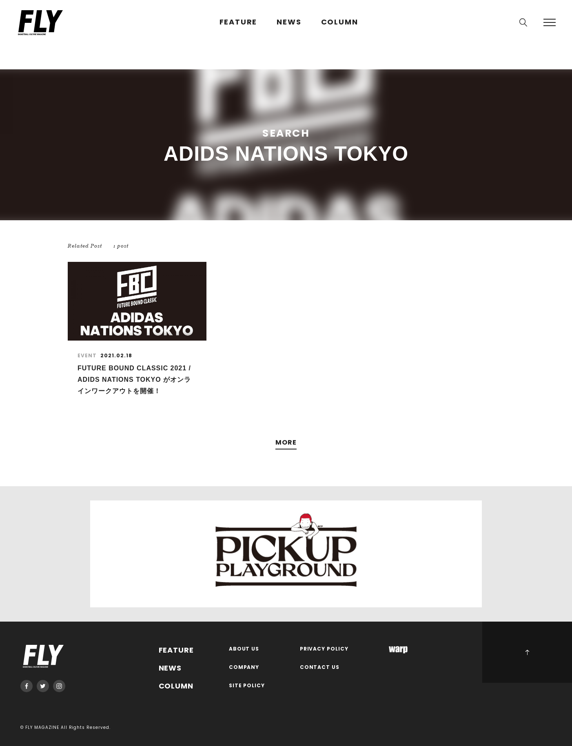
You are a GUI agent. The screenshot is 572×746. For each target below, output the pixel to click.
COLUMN (339, 22)
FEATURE (238, 22)
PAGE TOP (527, 652)
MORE (286, 442)
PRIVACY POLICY (324, 649)
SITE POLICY (247, 686)
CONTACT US (320, 667)
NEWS (289, 22)
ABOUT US (244, 649)
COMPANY (244, 667)
